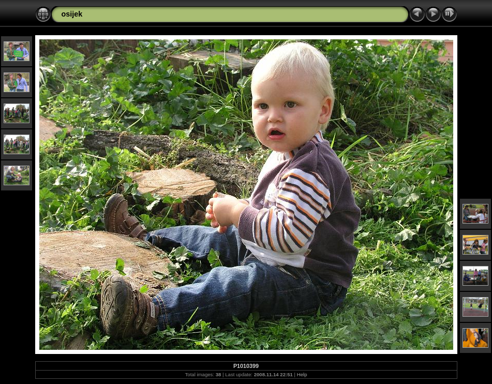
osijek (72, 14)
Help (302, 374)
